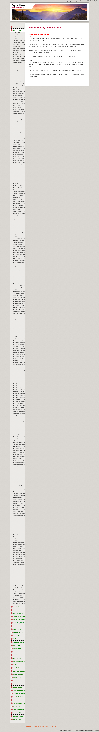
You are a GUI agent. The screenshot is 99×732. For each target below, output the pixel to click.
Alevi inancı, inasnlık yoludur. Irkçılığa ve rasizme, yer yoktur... (19, 434)
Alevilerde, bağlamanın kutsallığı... (19, 54)
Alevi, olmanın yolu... (17, 270)
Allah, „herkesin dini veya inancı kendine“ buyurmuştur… (19, 509)
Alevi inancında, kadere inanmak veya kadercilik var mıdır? (19, 268)
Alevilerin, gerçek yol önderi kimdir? (19, 407)
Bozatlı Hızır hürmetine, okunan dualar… (19, 397)
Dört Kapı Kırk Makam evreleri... (19, 99)
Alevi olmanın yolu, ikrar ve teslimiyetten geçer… (19, 430)
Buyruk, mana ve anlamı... (18, 205)
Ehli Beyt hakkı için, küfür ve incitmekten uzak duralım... (19, 428)
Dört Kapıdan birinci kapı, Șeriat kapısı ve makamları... (19, 299)
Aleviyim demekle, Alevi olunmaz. (19, 266)
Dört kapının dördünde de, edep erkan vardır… (19, 517)
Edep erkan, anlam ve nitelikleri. (19, 276)
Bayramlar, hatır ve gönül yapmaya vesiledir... (19, 330)
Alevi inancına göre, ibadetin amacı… (19, 444)
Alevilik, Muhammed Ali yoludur (19, 156)
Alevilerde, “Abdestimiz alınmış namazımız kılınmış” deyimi (19, 121)
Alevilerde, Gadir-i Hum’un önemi (19, 215)
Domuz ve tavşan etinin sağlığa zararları (19, 162)
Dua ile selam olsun (17, 183)
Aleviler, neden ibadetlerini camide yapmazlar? (19, 234)
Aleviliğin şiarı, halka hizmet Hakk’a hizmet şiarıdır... (19, 495)
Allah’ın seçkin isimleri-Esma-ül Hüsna (19, 32)
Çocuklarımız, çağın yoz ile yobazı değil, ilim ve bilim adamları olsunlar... (19, 328)
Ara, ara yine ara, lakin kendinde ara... (19, 248)
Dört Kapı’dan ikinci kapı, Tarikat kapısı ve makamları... (19, 303)
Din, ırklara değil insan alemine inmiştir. (19, 274)
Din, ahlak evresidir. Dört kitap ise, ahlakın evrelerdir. (19, 250)
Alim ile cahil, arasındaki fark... (19, 326)
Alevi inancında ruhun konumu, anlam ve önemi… (19, 232)
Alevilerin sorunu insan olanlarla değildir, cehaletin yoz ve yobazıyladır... (19, 311)
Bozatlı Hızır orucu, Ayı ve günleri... (19, 389)
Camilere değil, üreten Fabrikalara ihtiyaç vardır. (19, 562)
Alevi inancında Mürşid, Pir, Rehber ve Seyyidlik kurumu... (19, 493)
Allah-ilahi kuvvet (16, 34)
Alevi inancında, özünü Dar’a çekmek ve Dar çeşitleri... (19, 50)
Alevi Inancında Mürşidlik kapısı (19, 132)
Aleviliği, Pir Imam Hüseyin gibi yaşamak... (19, 77)
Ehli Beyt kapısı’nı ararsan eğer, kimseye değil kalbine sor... (19, 370)
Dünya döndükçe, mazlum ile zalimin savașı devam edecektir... (19, 368)
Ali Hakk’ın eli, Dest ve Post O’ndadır (19, 595)
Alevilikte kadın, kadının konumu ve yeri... (19, 419)
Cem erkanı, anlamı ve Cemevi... (19, 483)
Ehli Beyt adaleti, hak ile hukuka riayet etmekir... (19, 497)
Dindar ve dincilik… (17, 332)
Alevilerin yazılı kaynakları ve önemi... (19, 501)
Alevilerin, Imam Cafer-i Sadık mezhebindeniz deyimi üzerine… (19, 62)
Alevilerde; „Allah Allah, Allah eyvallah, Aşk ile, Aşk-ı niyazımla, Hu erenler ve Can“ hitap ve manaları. (19, 181)
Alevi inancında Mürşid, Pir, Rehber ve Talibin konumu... (19, 552)
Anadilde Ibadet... (16, 323)
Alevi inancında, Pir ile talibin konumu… (19, 489)
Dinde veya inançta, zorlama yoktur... (19, 362)
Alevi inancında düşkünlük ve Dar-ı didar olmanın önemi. (19, 566)
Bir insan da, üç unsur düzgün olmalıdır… (19, 348)
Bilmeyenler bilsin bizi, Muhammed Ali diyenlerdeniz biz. (19, 187)
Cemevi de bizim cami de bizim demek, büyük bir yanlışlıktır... (19, 189)
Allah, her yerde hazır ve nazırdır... (19, 458)
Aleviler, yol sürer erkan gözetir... (19, 525)
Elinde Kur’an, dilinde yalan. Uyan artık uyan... (19, 532)
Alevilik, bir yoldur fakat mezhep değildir (19, 593)
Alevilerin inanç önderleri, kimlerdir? (19, 207)
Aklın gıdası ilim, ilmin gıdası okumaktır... (19, 440)
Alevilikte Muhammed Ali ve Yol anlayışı (19, 601)
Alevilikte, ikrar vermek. (18, 199)
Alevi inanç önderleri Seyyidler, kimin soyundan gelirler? (19, 285)
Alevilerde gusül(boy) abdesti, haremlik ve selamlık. (19, 244)
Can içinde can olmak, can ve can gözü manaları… (19, 148)
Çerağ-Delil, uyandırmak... (18, 197)
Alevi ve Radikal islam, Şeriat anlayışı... (19, 313)
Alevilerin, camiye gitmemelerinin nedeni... (19, 503)
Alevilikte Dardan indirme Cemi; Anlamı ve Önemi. (19, 572)
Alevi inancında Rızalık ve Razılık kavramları (19, 56)
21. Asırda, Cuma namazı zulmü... (19, 511)
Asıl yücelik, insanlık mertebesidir (19, 603)
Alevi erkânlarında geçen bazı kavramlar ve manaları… (19, 558)
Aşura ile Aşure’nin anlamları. (19, 281)
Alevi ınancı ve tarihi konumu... (19, 523)
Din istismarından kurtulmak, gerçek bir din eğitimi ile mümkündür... (19, 291)
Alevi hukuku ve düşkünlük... (19, 287)
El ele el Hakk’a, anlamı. (18, 228)
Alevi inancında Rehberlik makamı (19, 168)
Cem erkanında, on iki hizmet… (19, 350)
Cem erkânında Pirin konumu (19, 581)
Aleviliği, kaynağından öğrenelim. (19, 38)
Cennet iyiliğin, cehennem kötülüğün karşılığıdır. (19, 577)
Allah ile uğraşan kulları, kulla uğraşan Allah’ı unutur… (19, 321)
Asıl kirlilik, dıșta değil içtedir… (19, 346)
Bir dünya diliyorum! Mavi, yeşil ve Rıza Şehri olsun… (19, 472)
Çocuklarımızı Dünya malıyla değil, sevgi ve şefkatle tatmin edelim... (19, 442)
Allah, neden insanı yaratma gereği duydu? (19, 319)
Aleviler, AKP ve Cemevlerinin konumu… (19, 358)
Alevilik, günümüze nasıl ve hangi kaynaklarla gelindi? (19, 79)
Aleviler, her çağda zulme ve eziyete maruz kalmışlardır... (19, 464)
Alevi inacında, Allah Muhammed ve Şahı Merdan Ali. (19, 158)
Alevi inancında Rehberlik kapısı (19, 134)
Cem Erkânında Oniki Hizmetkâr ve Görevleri (19, 585)
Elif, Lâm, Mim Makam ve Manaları (19, 175)
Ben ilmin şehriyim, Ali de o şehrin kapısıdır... (19, 146)
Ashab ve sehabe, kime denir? (19, 317)
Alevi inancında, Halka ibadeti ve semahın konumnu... (19, 226)
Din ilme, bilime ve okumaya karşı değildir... (19, 403)
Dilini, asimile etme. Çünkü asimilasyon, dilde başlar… (19, 448)
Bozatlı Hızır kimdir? (17, 387)
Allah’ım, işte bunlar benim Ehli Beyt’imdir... (19, 256)
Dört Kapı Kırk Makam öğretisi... (19, 415)
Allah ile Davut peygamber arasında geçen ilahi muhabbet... (19, 438)
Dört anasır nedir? (17, 377)
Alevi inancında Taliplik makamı (19, 170)
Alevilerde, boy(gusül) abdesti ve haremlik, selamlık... (19, 413)
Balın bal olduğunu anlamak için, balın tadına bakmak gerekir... (19, 446)
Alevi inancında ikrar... (17, 130)
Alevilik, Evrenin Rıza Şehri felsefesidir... (19, 372)
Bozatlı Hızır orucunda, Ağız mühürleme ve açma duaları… (19, 391)
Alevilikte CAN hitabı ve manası (19, 117)
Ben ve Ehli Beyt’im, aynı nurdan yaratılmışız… (19, 456)
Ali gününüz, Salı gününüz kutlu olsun (19, 597)
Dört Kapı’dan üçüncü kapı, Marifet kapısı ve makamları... (19, 301)
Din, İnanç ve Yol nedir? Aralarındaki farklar (19, 589)
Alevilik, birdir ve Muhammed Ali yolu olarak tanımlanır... (19, 499)
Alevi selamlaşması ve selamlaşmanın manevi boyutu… (19, 556)
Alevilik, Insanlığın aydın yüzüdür (19, 36)
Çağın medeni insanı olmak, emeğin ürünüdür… (19, 519)
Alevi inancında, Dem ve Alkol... (19, 66)
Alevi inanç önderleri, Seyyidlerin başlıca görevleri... (19, 421)
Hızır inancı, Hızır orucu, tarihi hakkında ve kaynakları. (19, 283)
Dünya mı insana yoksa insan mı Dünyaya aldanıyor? (19, 534)
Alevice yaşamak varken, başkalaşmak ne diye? (19, 485)
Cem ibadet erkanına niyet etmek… (19, 515)
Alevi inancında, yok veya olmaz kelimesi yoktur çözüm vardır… (19, 354)
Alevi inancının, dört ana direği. (19, 64)
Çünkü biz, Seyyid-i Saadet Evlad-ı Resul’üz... (19, 352)
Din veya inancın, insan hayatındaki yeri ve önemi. (19, 264)
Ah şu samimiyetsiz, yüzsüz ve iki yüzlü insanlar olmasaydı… (19, 468)
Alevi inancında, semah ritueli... (19, 479)
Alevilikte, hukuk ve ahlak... (18, 68)
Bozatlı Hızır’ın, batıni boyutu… (19, 383)
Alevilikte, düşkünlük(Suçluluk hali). (19, 193)
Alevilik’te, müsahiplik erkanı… (19, 411)
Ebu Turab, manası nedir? (18, 195)
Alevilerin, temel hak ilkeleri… (19, 474)
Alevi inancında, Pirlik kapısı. (19, 166)
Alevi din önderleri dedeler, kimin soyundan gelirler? (19, 238)
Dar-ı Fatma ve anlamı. (17, 217)
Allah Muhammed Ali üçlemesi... (19, 115)
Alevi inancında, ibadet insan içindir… (19, 425)
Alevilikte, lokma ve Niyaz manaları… (19, 297)
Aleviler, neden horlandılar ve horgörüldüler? (19, 48)
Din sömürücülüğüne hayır (18, 152)
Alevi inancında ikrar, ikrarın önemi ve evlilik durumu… (19, 305)
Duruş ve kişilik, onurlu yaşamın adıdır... (19, 491)
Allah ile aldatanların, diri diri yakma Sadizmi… (19, 364)
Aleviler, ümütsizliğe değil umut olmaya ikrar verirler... (19, 460)
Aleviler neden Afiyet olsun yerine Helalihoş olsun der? (19, 109)
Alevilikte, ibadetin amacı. (18, 277)
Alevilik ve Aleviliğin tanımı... (19, 211)
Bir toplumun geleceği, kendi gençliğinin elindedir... (19, 505)
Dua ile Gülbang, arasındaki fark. (19, 262)
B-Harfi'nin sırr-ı (16, 52)
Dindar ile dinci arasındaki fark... (19, 340)
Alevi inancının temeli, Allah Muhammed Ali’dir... (19, 450)
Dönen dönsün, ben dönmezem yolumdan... (19, 342)
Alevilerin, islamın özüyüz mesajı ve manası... (19, 540)
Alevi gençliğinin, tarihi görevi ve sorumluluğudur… (19, 481)
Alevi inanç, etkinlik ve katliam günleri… (19, 426)
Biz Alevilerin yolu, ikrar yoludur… (19, 432)
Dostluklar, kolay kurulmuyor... (19, 466)
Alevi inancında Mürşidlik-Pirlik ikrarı (19, 40)
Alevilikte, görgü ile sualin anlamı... (19, 476)
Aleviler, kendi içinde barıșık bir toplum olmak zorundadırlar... (19, 379)
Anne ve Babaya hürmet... (18, 334)
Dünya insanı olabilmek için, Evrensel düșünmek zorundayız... (19, 381)
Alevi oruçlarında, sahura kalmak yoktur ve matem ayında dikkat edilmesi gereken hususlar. (19, 225)
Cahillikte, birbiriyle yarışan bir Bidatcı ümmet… (19, 542)
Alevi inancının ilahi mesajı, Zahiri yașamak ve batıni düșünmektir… (19, 356)
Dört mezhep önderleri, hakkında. (19, 260)
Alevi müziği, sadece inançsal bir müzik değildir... (19, 507)
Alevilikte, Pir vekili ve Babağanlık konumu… (19, 42)
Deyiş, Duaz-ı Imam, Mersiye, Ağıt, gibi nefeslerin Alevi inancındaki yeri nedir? (19, 219)
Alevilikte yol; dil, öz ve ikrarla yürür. (19, 591)
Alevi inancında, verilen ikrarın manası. (19, 230)
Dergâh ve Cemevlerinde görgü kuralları (19, 564)
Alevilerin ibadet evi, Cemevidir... (19, 46)
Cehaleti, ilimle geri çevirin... (19, 470)
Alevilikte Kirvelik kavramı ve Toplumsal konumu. (19, 570)
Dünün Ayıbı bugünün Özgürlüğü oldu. (19, 574)
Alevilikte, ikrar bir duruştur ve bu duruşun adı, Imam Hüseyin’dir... (19, 452)
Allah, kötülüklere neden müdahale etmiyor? (19, 293)
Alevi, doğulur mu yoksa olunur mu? (19, 201)
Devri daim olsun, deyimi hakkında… (19, 309)
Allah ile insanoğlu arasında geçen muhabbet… (19, 366)
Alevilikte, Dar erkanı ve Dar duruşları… (19, 191)
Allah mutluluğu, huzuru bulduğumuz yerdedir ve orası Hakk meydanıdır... (19, 409)
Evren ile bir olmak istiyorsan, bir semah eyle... (19, 360)
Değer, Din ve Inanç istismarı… (19, 544)
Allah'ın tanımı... (16, 123)
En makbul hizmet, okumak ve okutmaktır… (19, 454)
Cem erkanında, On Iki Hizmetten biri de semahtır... (19, 252)
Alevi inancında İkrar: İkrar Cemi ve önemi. (19, 568)
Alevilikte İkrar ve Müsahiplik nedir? (19, 576)
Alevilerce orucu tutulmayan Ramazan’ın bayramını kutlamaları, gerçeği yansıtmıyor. (19, 223)
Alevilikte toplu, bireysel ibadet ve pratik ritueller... (19, 295)
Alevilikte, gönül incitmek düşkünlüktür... (19, 423)
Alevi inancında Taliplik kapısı (19, 136)
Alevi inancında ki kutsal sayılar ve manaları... (19, 60)
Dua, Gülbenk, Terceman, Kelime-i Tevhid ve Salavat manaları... (19, 279)
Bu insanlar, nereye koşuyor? (19, 405)
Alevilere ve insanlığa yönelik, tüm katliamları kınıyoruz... (19, 338)
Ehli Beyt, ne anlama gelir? (18, 240)
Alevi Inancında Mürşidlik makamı (19, 164)
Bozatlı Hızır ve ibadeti (17, 87)
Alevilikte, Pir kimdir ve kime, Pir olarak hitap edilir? (19, 315)
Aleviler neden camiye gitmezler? (19, 119)
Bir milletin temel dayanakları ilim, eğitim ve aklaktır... (19, 560)
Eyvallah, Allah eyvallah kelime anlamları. (19, 258)
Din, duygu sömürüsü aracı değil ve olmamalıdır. (19, 185)
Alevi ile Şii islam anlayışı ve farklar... (19, 142)
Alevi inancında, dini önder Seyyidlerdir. (19, 44)
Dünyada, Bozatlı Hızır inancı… (19, 393)
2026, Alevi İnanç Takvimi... (18, 101)
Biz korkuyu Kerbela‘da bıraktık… (19, 536)
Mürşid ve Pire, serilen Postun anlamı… (19, 307)
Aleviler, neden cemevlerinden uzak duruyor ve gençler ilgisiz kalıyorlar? (19, 538)
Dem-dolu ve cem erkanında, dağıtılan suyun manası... (19, 221)
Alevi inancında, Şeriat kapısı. (19, 254)
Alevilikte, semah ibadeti (18, 242)
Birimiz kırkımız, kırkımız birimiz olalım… (19, 521)
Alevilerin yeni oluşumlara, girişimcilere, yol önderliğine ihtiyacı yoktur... (19, 336)
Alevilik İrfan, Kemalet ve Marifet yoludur (19, 579)
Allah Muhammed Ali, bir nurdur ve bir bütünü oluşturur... (19, 487)
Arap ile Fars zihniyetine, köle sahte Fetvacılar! (19, 513)
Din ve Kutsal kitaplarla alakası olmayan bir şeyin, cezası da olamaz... (19, 462)
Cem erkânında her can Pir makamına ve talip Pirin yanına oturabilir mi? (19, 583)
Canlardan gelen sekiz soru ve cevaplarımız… (19, 527)
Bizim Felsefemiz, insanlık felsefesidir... (19, 376)
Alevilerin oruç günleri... (18, 236)
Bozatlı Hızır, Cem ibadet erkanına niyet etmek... (19, 401)
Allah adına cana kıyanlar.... (18, 126)
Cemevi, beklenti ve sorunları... (19, 477)
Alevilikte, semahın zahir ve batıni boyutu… (19, 113)
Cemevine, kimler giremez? (18, 209)
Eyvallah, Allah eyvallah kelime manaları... (19, 417)
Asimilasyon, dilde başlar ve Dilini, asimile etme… (19, 530)
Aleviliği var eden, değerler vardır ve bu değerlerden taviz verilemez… (19, 289)
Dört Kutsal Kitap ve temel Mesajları (19, 599)
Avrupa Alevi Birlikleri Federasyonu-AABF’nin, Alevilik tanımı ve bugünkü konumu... (19, 550)
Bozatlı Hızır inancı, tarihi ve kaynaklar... (19, 395)
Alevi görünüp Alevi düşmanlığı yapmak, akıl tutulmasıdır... (19, 554)
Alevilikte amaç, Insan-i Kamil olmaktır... (19, 58)
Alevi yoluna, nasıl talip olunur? (19, 272)
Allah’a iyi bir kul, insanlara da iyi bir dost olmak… (19, 374)
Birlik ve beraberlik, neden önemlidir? (19, 399)
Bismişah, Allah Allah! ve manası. (19, 213)
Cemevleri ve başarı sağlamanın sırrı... (19, 546)
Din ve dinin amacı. (17, 179)
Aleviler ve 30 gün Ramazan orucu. (19, 177)
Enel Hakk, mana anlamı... (18, 125)
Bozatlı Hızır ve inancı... (18, 385)
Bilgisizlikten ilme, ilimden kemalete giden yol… (19, 548)
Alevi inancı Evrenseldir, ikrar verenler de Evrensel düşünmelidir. (19, 246)
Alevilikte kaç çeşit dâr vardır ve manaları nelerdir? (19, 587)
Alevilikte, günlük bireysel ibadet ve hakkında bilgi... (19, 528)
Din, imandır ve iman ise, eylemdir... (19, 436)
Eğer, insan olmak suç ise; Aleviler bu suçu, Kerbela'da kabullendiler (19, 203)
